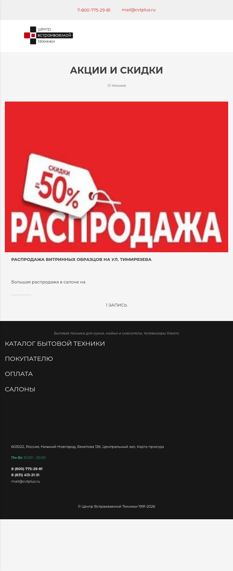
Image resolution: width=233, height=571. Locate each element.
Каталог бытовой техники (56, 343)
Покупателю (30, 358)
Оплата (19, 374)
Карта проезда (150, 446)
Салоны (21, 389)
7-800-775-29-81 (94, 10)
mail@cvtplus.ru (139, 9)
